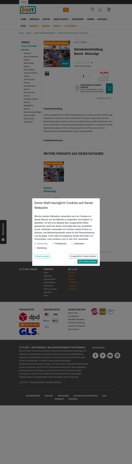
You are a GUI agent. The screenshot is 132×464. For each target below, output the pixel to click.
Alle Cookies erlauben (87, 261)
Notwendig (42, 243)
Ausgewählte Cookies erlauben (83, 256)
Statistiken (79, 243)
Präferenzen (61, 243)
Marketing (42, 248)
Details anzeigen (42, 256)
